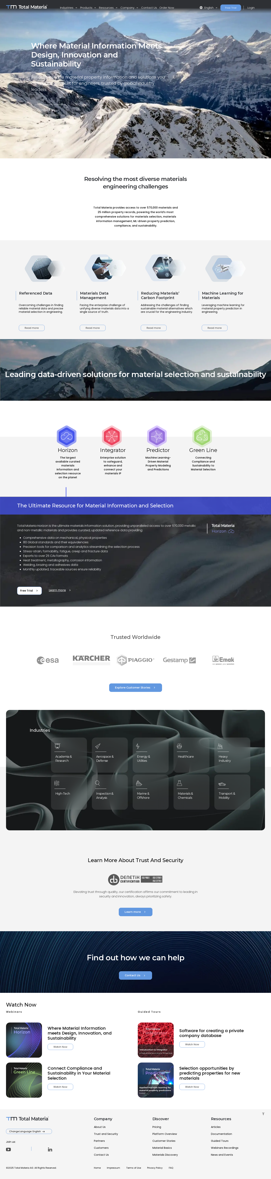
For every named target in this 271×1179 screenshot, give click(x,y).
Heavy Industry (227, 757)
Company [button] (127, 8)
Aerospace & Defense (106, 757)
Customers (101, 1148)
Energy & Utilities (146, 757)
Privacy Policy (155, 1167)
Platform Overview (164, 1134)
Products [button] (86, 8)
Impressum (113, 1167)
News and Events (222, 1155)
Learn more (60, 590)
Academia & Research (66, 757)
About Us (100, 1127)
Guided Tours (219, 1141)
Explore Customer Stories (135, 687)
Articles (216, 1127)
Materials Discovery (165, 1155)
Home (97, 1167)
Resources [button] (106, 8)
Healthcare (188, 756)
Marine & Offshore (146, 794)
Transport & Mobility (229, 794)
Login (251, 8)
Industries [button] (67, 8)
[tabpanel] (135, 552)
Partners (99, 1141)
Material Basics (162, 1148)
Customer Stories (163, 1141)
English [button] (206, 8)
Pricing (156, 1127)
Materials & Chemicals (187, 794)
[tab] (67, 467)
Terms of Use (133, 1167)
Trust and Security (106, 1134)
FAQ (171, 1167)
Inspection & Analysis (106, 794)
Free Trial (230, 8)
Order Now (166, 8)
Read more (32, 328)
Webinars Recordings (224, 1148)
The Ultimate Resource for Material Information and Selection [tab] (95, 506)
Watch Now (42, 1047)
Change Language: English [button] (25, 1131)
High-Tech (65, 793)
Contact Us (149, 8)
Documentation (221, 1134)
